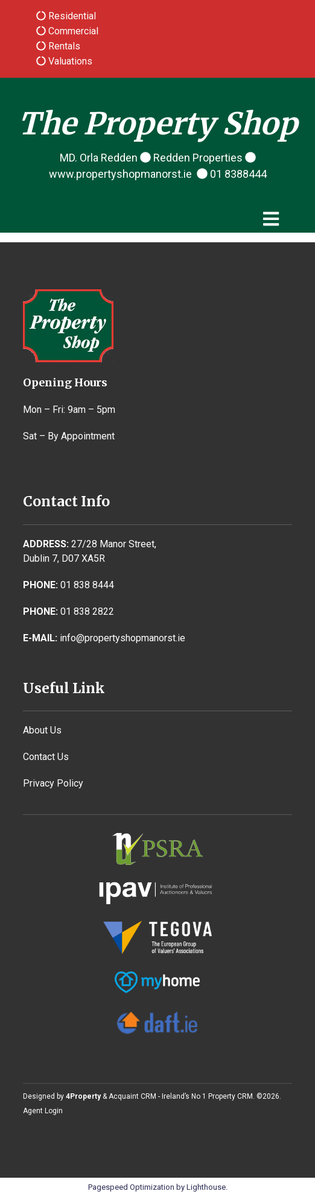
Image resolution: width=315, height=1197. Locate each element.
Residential (71, 16)
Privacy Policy (53, 783)
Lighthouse (206, 1187)
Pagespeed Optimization (131, 1187)
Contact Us (46, 756)
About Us (42, 730)
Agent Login (43, 1111)
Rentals (63, 46)
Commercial (72, 31)
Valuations (69, 61)
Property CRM (230, 1096)
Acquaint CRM (132, 1096)
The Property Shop (158, 124)
